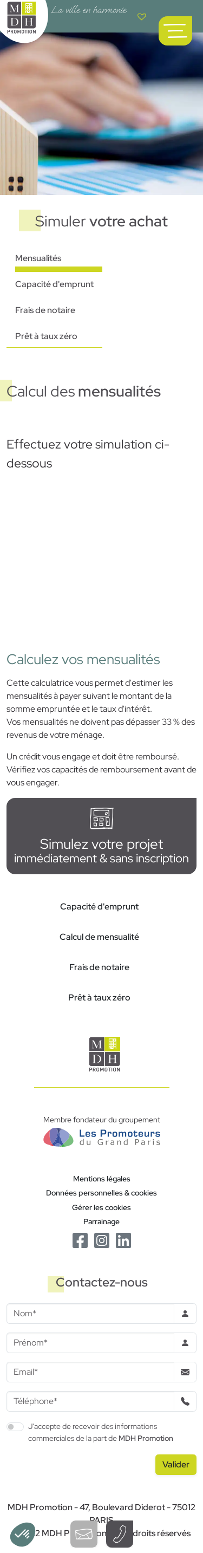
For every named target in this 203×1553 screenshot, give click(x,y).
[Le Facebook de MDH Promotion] (80, 1239)
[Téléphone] (90, 1401)
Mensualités (38, 258)
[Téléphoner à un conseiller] (119, 1534)
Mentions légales (101, 1178)
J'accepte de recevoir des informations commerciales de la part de (100, 1432)
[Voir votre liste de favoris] (142, 16)
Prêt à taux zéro (46, 336)
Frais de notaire (45, 310)
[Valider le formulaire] (176, 1464)
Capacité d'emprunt (54, 284)
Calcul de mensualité (99, 937)
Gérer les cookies (101, 1207)
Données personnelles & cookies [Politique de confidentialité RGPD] (101, 1192)
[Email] (90, 1372)
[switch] (15, 1426)
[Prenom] (90, 1343)
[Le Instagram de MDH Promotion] (102, 1239)
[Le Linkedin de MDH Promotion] (123, 1239)
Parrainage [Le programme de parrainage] (101, 1221)
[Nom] (90, 1313)
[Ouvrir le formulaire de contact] (83, 1534)
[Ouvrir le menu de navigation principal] (175, 31)
